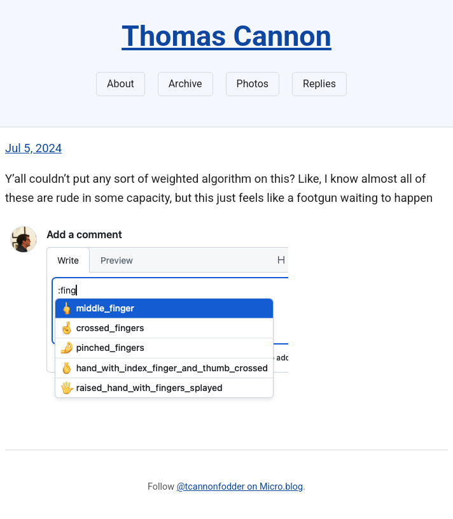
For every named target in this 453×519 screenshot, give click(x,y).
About (120, 84)
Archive (185, 84)
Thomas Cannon (226, 36)
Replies (319, 84)
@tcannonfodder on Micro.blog (240, 486)
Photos (253, 84)
